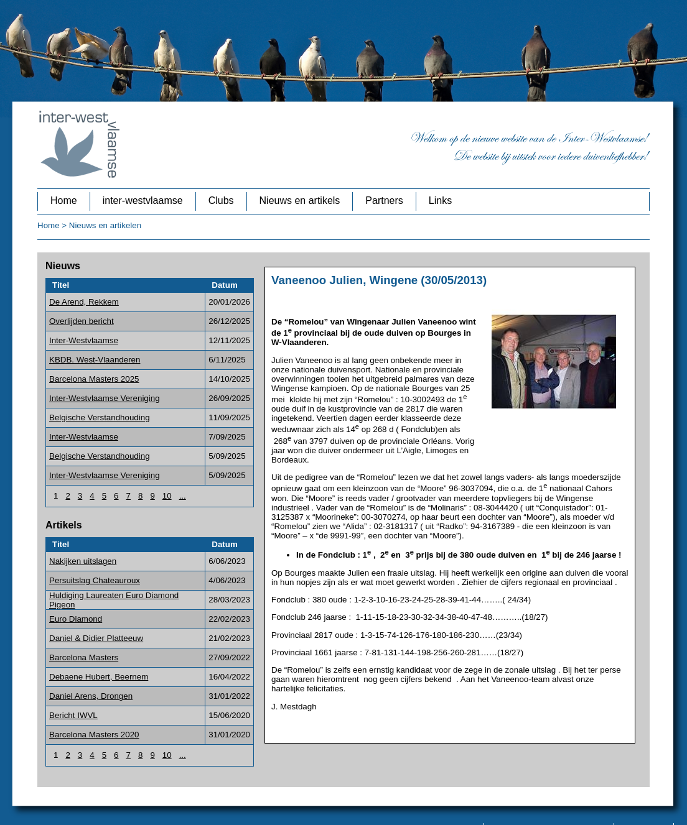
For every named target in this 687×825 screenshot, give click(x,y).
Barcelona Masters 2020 (94, 734)
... (182, 495)
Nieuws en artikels (299, 200)
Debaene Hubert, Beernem (98, 676)
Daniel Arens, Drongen (91, 696)
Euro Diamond (75, 619)
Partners (384, 200)
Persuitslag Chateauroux (94, 580)
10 (167, 495)
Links (440, 200)
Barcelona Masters (83, 657)
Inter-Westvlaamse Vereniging (104, 398)
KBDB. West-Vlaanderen (94, 359)
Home (63, 200)
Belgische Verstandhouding (99, 417)
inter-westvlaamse (143, 200)
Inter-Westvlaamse (83, 340)
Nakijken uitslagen (82, 561)
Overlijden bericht (81, 321)
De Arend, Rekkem (84, 301)
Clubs (221, 200)
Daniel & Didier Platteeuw (96, 638)
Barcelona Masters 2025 (94, 379)
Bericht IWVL (73, 715)
